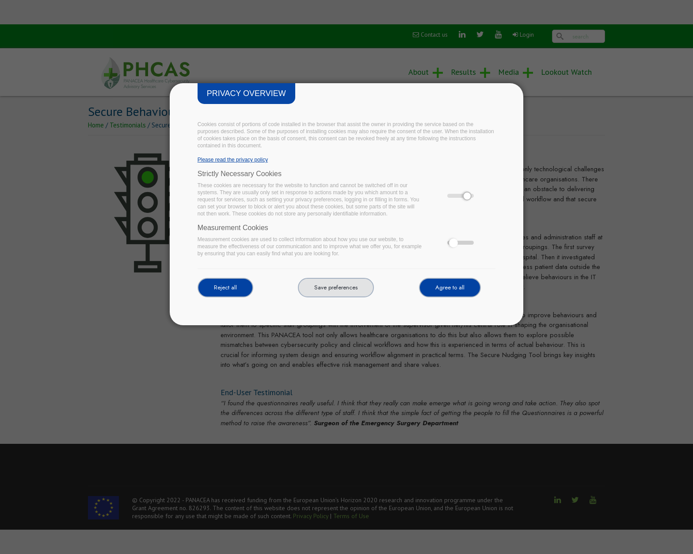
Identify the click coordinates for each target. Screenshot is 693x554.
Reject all (225, 287)
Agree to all (450, 287)
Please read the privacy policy (233, 160)
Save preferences (336, 287)
